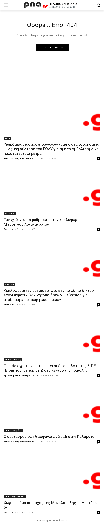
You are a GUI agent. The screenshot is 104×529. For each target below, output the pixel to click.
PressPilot (9, 229)
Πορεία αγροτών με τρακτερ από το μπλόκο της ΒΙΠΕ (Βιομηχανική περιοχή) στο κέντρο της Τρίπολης (50, 368)
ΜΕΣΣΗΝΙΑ (10, 213)
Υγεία (7, 138)
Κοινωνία (9, 284)
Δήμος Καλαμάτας (13, 430)
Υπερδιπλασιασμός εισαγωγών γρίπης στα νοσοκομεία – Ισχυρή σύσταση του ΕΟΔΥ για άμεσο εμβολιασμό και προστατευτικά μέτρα (52, 149)
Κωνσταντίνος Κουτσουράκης (20, 158)
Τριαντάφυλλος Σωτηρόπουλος (21, 375)
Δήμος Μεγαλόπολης (14, 496)
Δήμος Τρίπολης (13, 359)
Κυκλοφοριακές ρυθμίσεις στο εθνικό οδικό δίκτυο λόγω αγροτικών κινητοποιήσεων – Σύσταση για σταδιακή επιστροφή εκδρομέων (49, 295)
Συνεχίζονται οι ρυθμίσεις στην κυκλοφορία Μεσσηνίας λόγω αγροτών (42, 221)
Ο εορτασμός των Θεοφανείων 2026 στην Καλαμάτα (49, 436)
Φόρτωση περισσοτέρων (52, 520)
